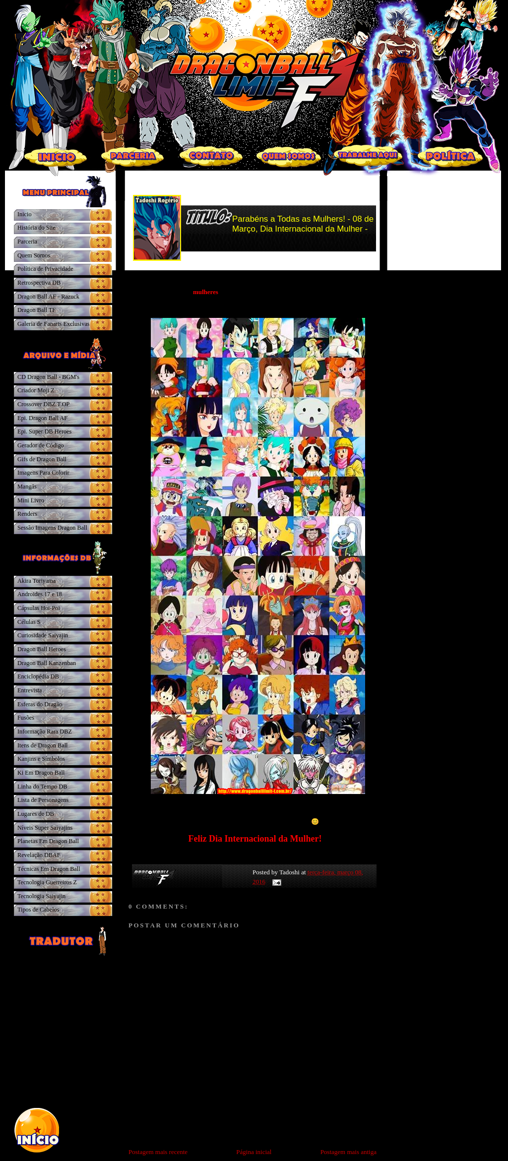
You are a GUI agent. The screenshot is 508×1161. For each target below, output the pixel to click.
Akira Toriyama (36, 580)
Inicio (24, 214)
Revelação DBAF (39, 855)
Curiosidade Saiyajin (42, 635)
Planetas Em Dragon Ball (48, 841)
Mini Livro (30, 500)
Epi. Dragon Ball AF (42, 418)
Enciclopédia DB (38, 676)
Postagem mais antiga (348, 1152)
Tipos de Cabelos (38, 909)
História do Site (36, 227)
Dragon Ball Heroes (41, 649)
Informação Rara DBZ (44, 731)
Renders (27, 513)
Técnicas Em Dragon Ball (48, 868)
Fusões (25, 717)
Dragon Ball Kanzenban (46, 663)
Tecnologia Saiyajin (41, 896)
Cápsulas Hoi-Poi (38, 608)
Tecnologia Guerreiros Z (47, 882)
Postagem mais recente (158, 1152)
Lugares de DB (35, 813)
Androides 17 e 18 (39, 594)
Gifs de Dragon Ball (41, 459)
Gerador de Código (40, 445)
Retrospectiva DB (39, 282)
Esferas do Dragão (39, 704)
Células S (29, 621)
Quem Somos (33, 255)
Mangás (27, 486)
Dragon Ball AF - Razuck (48, 296)
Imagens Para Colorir (43, 472)
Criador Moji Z (36, 390)
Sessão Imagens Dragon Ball (52, 527)
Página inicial (253, 1152)
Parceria (27, 241)
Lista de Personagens (42, 799)
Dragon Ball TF (36, 309)
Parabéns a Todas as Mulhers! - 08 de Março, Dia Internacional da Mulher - (303, 224)
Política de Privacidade (45, 268)
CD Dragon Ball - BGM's (48, 376)
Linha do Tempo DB (42, 786)
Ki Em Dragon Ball (40, 772)
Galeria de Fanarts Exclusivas (53, 323)
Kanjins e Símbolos (41, 758)
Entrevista (29, 690)
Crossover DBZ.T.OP (43, 404)
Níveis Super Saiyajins (44, 827)
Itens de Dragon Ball (42, 745)
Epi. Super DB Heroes (44, 431)
